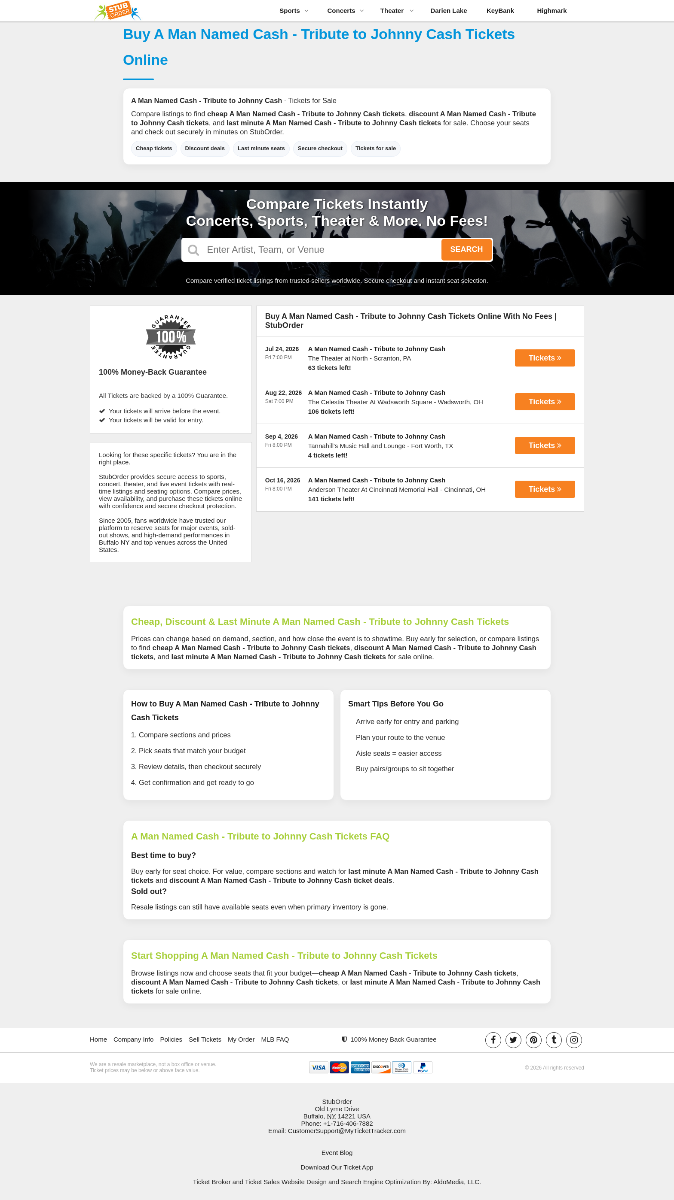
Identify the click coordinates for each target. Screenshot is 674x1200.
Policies (171, 1039)
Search (466, 249)
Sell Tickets (205, 1039)
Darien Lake (448, 10)
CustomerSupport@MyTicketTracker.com (347, 1130)
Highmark (552, 10)
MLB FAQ (275, 1039)
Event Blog (337, 1152)
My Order (241, 1039)
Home (98, 1039)
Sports (294, 10)
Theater (397, 10)
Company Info (133, 1039)
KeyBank (500, 10)
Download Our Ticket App (336, 1167)
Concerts (345, 10)
